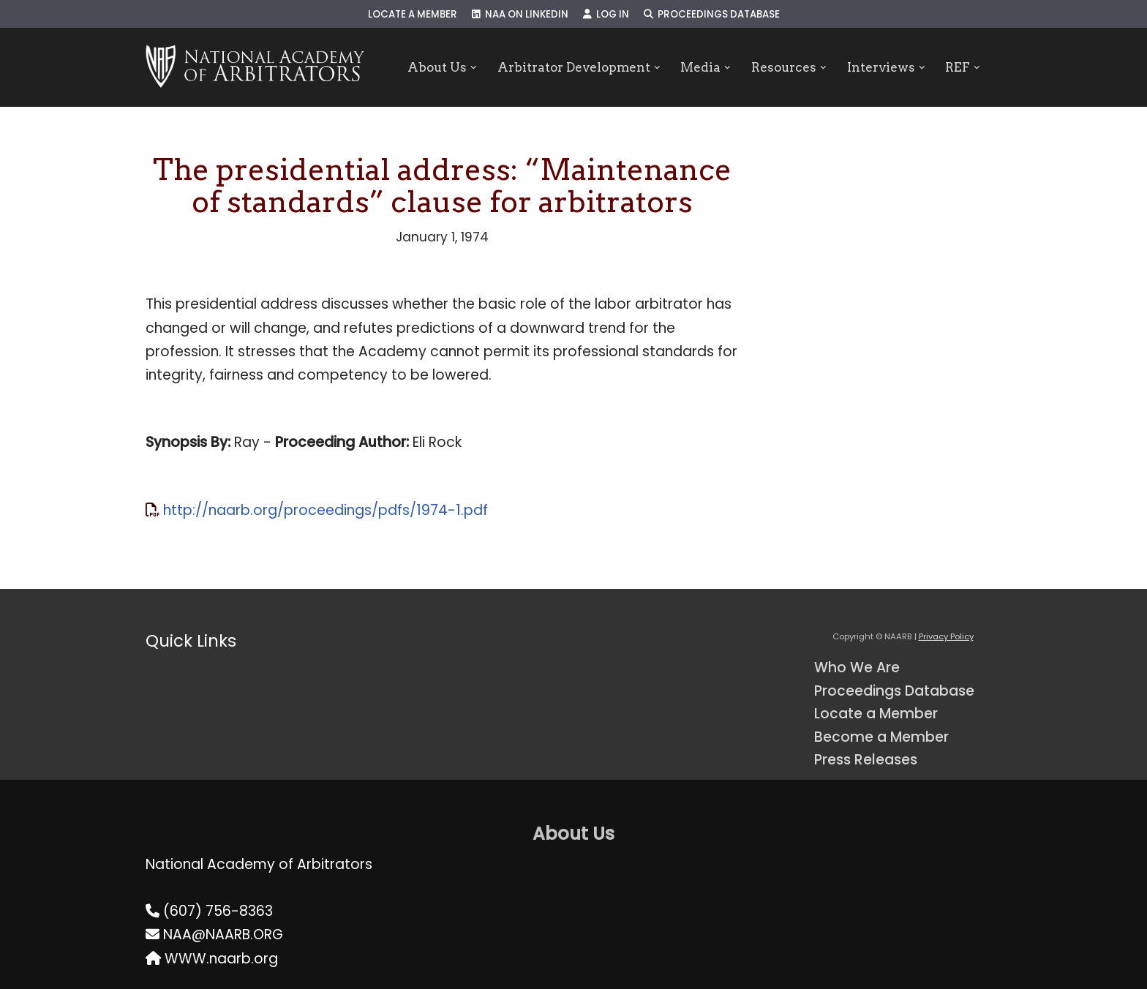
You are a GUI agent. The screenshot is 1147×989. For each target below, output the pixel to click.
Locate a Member (412, 14)
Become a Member (881, 737)
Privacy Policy (946, 636)
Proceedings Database (712, 14)
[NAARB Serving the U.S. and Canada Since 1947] (255, 67)
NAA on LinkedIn (520, 14)
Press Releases (865, 760)
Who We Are (857, 667)
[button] (473, 67)
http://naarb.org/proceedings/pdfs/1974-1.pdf (325, 510)
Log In (606, 14)
